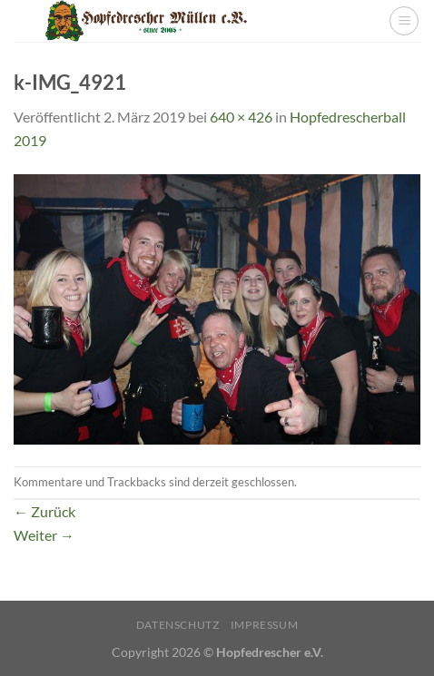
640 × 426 (241, 116)
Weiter (44, 535)
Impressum (265, 625)
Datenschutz (178, 625)
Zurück (44, 511)
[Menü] (404, 20)
